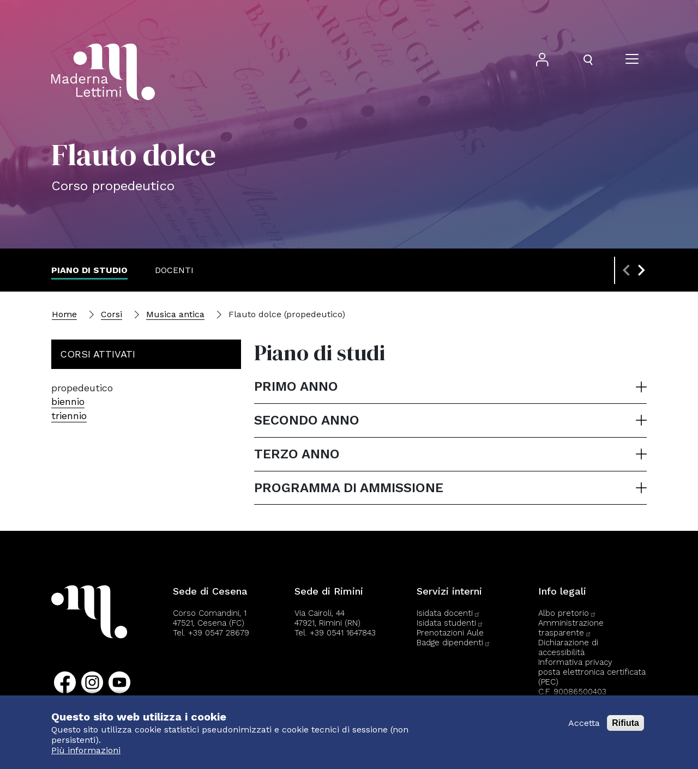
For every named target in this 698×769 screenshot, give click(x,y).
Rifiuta (625, 723)
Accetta (584, 723)
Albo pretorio (567, 613)
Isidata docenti (448, 613)
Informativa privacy (575, 662)
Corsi (111, 314)
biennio (68, 401)
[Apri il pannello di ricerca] (587, 60)
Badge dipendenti (454, 642)
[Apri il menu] (632, 60)
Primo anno (296, 386)
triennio (69, 415)
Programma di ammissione (348, 487)
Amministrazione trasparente (571, 628)
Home (64, 314)
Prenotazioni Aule (450, 633)
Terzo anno (297, 454)
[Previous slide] (627, 270)
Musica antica (175, 314)
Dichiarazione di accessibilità (568, 647)
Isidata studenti (450, 623)
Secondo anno (306, 420)
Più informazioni (86, 750)
